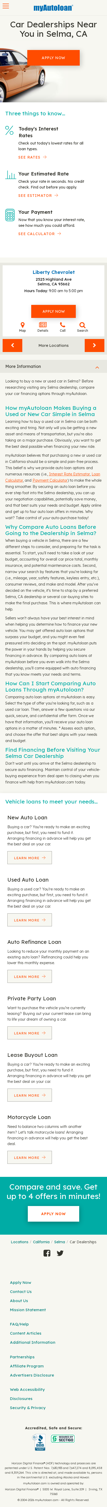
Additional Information (32, 1342)
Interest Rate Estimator (69, 474)
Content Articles (25, 1333)
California (41, 1242)
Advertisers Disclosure (32, 1375)
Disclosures (21, 1398)
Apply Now (53, 57)
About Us (19, 1300)
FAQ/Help (19, 1324)
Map (22, 327)
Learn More (27, 858)
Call (63, 327)
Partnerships (22, 1356)
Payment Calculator (50, 480)
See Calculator (36, 233)
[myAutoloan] (53, 1439)
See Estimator (35, 195)
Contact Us (21, 1291)
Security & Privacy (28, 1407)
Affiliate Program (27, 1366)
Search (82, 327)
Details (43, 327)
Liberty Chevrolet (54, 272)
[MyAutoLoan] (53, 8)
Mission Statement (28, 1309)
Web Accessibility (27, 1389)
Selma (59, 1242)
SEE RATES (29, 157)
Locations (19, 1242)
